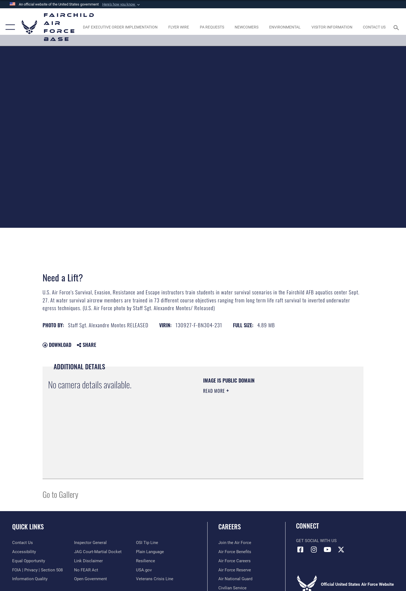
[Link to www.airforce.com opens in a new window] (234, 542)
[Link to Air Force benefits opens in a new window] (234, 551)
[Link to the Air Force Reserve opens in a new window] (234, 570)
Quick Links (28, 526)
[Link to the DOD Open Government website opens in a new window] (90, 578)
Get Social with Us (316, 540)
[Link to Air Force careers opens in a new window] (234, 560)
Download (57, 344)
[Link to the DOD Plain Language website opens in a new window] (150, 551)
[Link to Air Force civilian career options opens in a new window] (232, 587)
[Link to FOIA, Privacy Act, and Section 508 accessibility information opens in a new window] (37, 570)
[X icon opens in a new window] (341, 549)
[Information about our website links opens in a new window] (88, 560)
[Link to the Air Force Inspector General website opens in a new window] (90, 542)
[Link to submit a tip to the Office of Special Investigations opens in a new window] (147, 542)
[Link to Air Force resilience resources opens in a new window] (145, 560)
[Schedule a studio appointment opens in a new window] (212, 27)
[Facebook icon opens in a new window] (300, 549)
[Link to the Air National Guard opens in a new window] (235, 578)
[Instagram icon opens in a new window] (314, 549)
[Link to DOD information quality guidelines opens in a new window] (30, 578)
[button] (121, 4)
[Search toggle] (397, 27)
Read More (214, 391)
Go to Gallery (60, 494)
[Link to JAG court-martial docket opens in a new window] (98, 551)
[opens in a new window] (120, 27)
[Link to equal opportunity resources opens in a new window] (28, 560)
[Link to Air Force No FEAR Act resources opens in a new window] (86, 570)
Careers (229, 526)
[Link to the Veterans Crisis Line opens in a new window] (154, 578)
